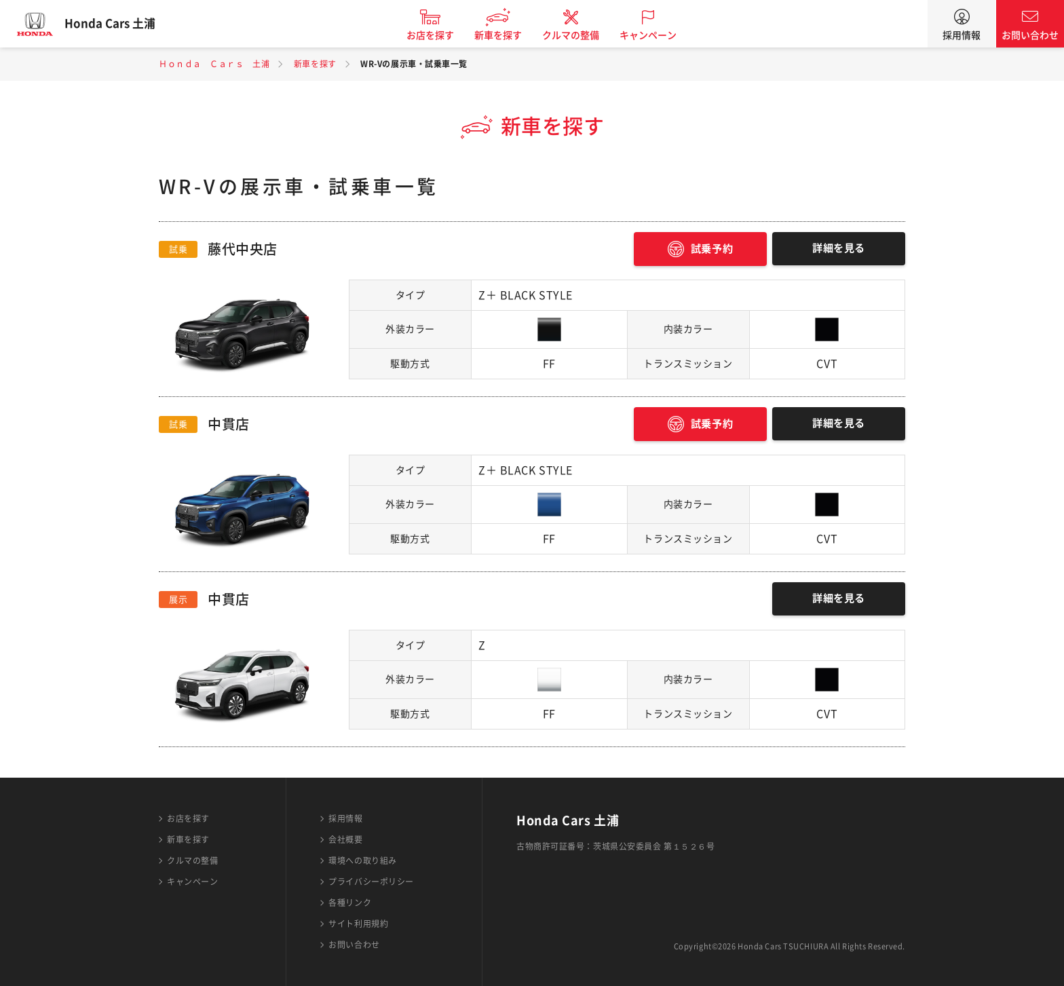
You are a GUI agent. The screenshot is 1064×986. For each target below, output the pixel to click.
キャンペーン (656, 35)
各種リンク (349, 902)
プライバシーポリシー (371, 881)
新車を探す (507, 35)
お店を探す (439, 35)
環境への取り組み (362, 860)
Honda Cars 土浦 (118, 24)
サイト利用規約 (358, 923)
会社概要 (345, 839)
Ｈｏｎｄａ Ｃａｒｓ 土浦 (214, 64)
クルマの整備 (579, 35)
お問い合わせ (1030, 35)
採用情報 (962, 35)
